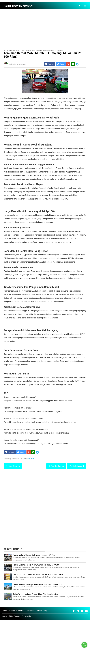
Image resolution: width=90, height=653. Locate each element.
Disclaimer (30, 611)
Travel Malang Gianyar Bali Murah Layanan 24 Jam (34, 555)
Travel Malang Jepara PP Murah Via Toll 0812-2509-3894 (36, 565)
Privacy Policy (42, 611)
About (4, 611)
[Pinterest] (68, 64)
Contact (12, 611)
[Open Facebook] (74, 611)
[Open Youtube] (86, 611)
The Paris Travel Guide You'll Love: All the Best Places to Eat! (38, 575)
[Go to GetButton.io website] (84, 650)
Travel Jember (26, 616)
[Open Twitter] (78, 611)
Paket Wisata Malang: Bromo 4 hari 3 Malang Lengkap (35, 594)
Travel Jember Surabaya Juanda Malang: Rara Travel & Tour (38, 584)
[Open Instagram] (82, 611)
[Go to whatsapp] (84, 645)
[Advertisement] (45, 27)
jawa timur (30, 458)
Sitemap (21, 611)
